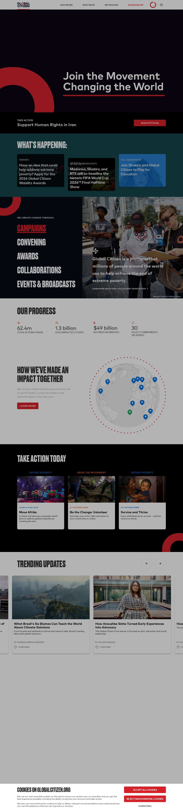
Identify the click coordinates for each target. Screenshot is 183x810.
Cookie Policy (145, 806)
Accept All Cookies (145, 789)
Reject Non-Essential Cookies (145, 798)
